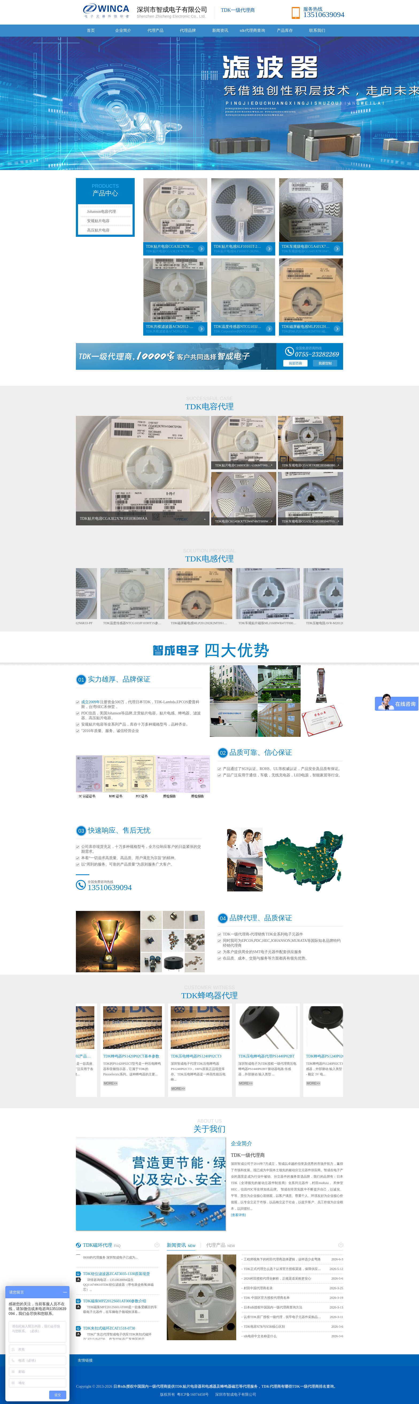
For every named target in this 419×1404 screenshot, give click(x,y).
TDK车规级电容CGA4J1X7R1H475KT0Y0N (306, 247)
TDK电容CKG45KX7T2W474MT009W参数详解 (248, 521)
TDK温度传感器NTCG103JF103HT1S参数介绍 (238, 327)
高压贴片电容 (98, 230)
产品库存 (285, 30)
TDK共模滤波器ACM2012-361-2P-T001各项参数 (170, 327)
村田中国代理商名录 (258, 1288)
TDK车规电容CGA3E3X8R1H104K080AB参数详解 (317, 465)
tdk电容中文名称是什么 (260, 1336)
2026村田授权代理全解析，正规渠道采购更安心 (277, 1278)
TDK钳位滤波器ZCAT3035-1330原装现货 (116, 1276)
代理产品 (156, 30)
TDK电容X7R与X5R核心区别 (264, 1326)
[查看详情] (238, 1215)
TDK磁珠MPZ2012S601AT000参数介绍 (114, 1303)
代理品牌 (188, 30)
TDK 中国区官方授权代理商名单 (267, 1298)
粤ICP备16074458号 (193, 1395)
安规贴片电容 (98, 221)
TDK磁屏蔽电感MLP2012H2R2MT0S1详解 (306, 327)
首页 (91, 30)
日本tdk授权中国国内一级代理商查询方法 (273, 1307)
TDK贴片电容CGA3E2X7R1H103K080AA (170, 247)
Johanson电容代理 (101, 212)
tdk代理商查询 (252, 30)
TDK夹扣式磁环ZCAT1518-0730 (109, 1331)
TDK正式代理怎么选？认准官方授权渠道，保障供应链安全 (284, 1269)
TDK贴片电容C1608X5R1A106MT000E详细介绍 (248, 465)
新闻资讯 (220, 30)
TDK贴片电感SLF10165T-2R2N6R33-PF (238, 247)
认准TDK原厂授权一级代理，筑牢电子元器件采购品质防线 (284, 1317)
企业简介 (123, 30)
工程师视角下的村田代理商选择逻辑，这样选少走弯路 (282, 1259)
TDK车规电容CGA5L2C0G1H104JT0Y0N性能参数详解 (320, 521)
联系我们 (317, 30)
